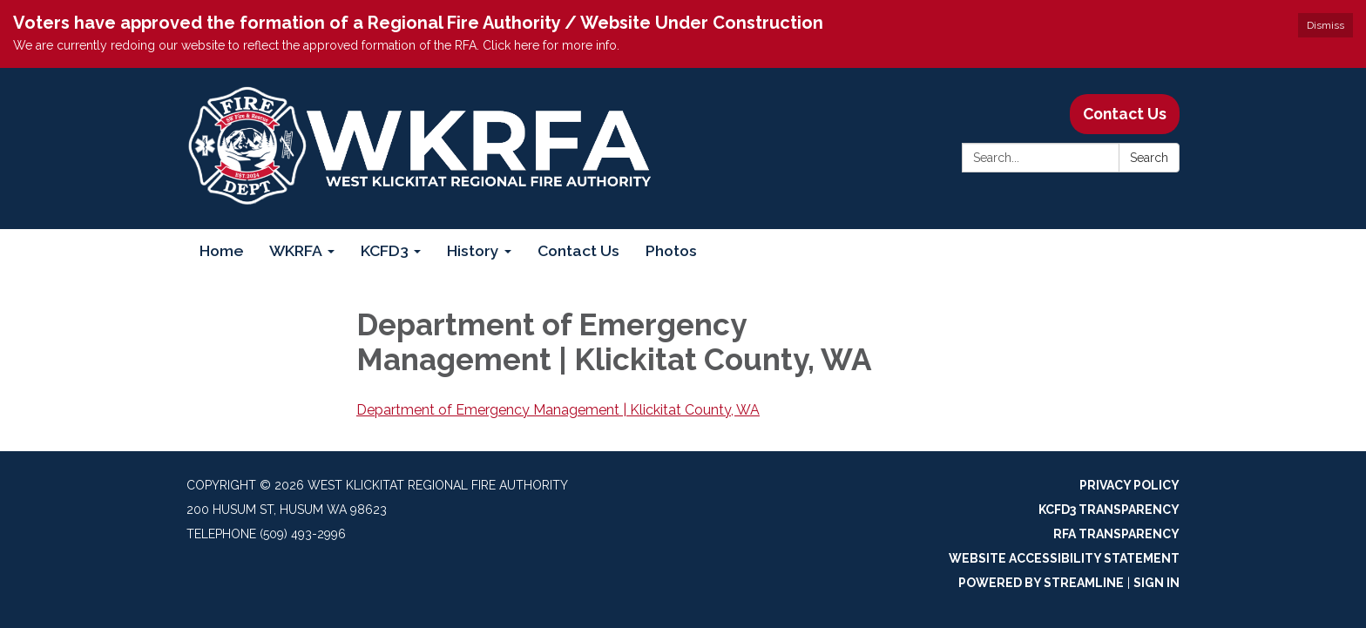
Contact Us (1125, 114)
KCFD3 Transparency (1109, 510)
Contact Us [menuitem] (578, 250)
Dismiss (1325, 25)
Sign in (1156, 583)
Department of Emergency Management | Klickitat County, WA (558, 410)
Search (1149, 158)
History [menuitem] (473, 250)
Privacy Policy (1129, 485)
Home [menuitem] (221, 250)
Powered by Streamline (1041, 583)
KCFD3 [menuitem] (385, 250)
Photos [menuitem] (671, 250)
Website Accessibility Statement (1064, 558)
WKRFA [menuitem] (295, 250)
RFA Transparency (1116, 534)
